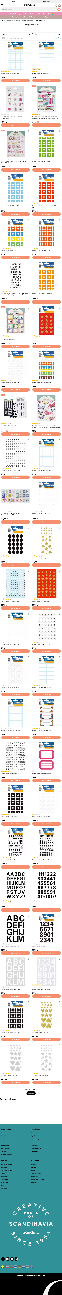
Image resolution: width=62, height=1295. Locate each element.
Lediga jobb (4, 1176)
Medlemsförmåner (36, 1148)
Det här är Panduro (6, 1164)
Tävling (3, 1173)
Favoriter (3, 1142)
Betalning (33, 1164)
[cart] (59, 5)
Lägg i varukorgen (15, 80)
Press (2, 1185)
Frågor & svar (5, 1139)
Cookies (3, 1151)
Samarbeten (4, 1179)
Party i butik (4, 1182)
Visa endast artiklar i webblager (14, 38)
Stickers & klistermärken (28, 20)
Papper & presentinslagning (12, 20)
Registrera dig (35, 1139)
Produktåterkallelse (6, 1154)
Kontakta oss (4, 1133)
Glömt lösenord (35, 1142)
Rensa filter (57, 38)
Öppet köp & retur (36, 1173)
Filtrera (34, 34)
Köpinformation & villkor (37, 1179)
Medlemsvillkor (35, 1145)
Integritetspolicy (5, 1148)
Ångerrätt (33, 1170)
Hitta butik (4, 1136)
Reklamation (34, 1176)
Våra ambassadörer (6, 1170)
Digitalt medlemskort (36, 1136)
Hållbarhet (4, 1167)
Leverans (33, 1167)
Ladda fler (31, 1093)
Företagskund (5, 1145)
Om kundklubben (35, 1133)
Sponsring (4, 1188)
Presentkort (34, 1182)
